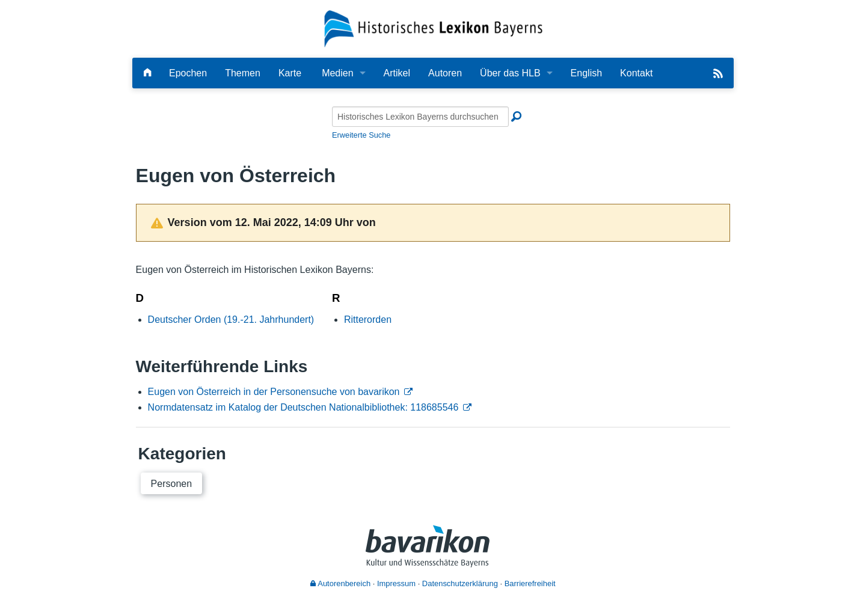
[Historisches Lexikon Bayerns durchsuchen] (420, 116)
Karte (289, 73)
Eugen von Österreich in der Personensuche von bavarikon (274, 392)
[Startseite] (433, 28)
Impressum (396, 583)
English (586, 73)
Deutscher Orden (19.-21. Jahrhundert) (231, 319)
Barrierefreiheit (530, 583)
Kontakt (636, 73)
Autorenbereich (340, 583)
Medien (337, 73)
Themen (242, 73)
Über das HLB (510, 73)
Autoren (445, 73)
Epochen (188, 73)
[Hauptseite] (147, 73)
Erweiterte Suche (361, 134)
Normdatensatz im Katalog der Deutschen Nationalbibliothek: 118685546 (303, 407)
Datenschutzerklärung (460, 583)
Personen (171, 484)
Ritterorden (368, 319)
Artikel (397, 73)
